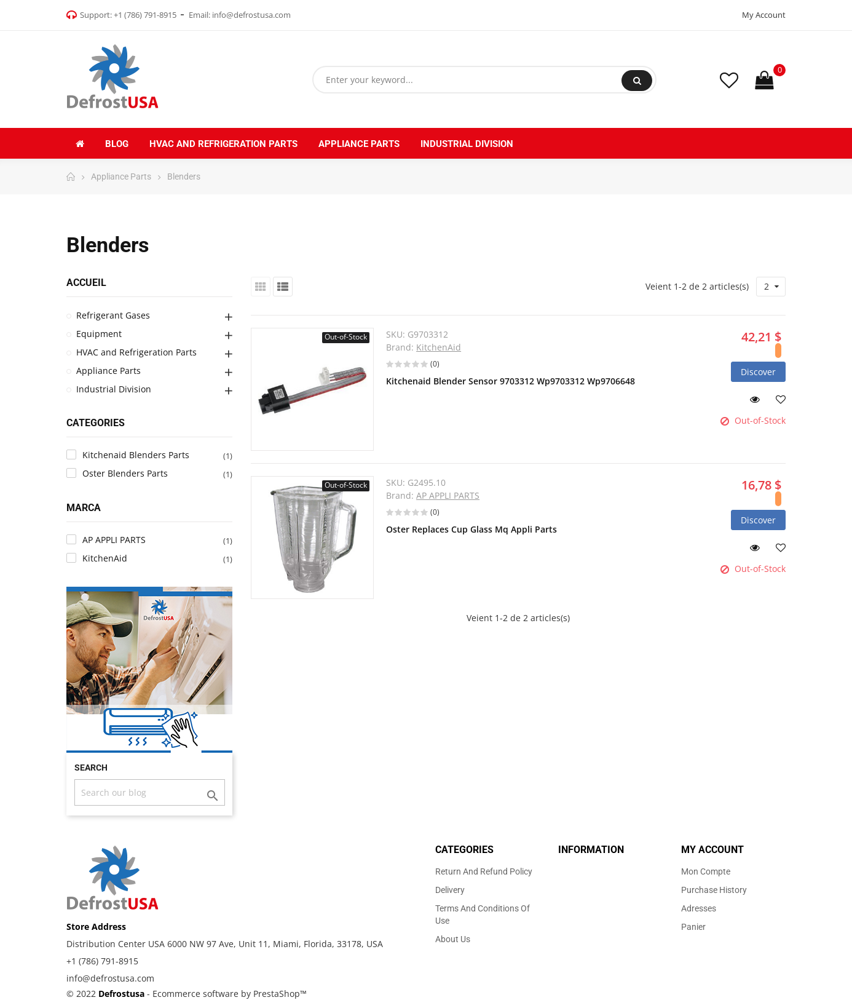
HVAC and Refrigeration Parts (136, 352)
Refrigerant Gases (113, 315)
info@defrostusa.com (251, 14)
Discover (758, 372)
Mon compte (705, 871)
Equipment (99, 333)
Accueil (86, 282)
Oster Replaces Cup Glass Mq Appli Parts (471, 529)
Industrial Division (113, 389)
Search (637, 80)
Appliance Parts (108, 370)
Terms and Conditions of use (482, 914)
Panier (693, 927)
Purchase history (714, 890)
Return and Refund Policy (483, 871)
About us (452, 939)
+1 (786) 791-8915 (145, 14)
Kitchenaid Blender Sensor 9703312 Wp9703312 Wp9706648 (510, 381)
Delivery (450, 890)
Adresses (698, 908)
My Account (764, 14)
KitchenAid (438, 347)
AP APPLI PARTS (447, 495)
